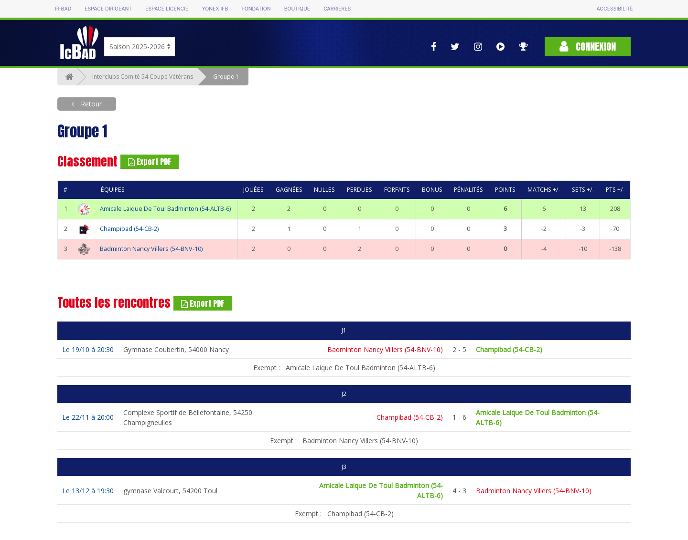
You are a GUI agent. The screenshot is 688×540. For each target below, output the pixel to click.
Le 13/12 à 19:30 (88, 490)
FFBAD (63, 9)
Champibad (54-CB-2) (129, 229)
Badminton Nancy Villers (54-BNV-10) (151, 249)
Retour (90, 103)
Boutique (297, 9)
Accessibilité (614, 9)
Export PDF (149, 161)
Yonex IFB (215, 9)
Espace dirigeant (108, 9)
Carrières (337, 9)
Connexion (587, 46)
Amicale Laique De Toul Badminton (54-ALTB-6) (165, 209)
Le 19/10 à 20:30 (88, 349)
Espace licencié (166, 9)
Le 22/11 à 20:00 (88, 417)
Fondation (255, 9)
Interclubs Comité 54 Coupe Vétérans (142, 77)
